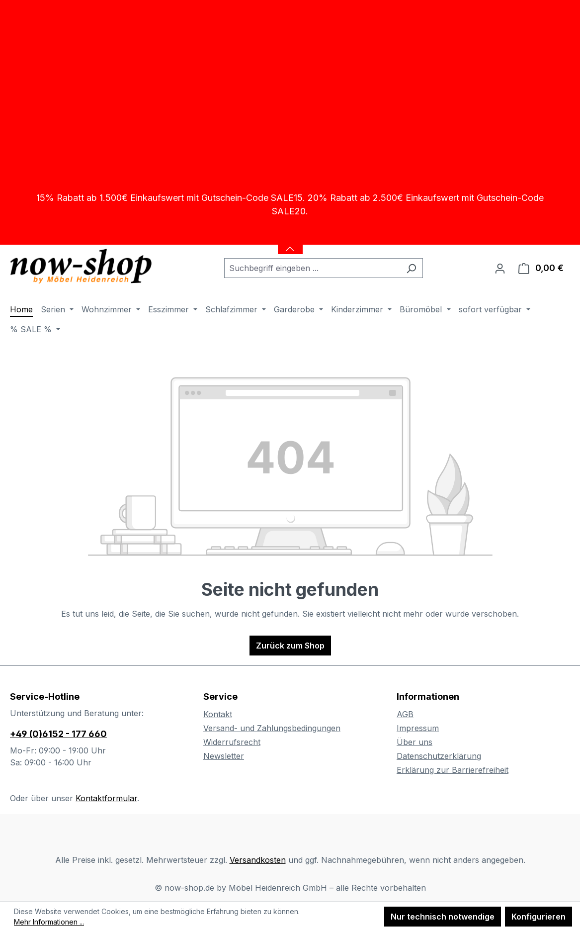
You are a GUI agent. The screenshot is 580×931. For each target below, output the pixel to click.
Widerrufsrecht (231, 742)
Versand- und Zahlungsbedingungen (271, 728)
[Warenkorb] (541, 268)
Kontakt (217, 714)
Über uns (414, 742)
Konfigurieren (538, 917)
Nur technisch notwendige (443, 917)
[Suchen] (411, 268)
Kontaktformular (106, 798)
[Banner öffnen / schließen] (290, 242)
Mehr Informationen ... (49, 922)
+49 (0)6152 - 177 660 (58, 734)
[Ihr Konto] (500, 268)
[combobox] (312, 268)
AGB (405, 714)
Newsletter (223, 756)
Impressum (418, 728)
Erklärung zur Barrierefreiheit (452, 770)
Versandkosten (258, 860)
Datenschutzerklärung (439, 756)
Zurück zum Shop (290, 646)
